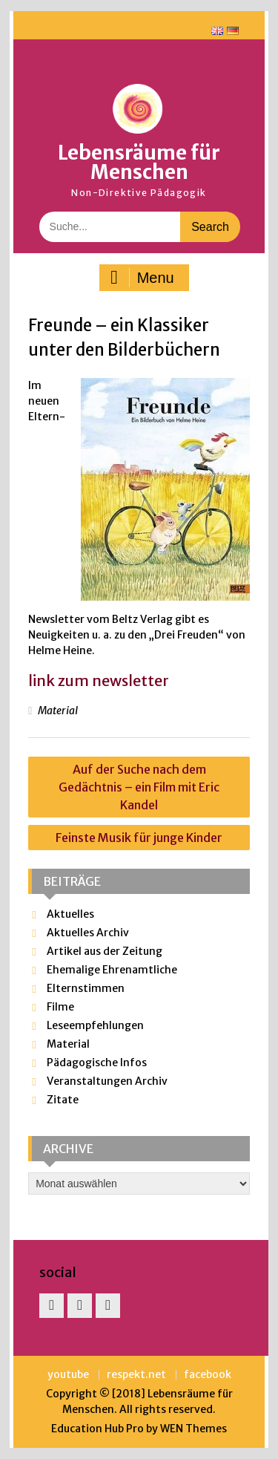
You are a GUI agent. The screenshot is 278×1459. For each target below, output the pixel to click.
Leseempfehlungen (95, 1025)
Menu (142, 277)
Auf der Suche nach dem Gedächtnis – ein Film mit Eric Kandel (139, 787)
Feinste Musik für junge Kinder (139, 837)
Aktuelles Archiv (88, 932)
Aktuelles (70, 914)
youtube (68, 1375)
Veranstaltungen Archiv (107, 1081)
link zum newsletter (98, 680)
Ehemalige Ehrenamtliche (112, 969)
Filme (60, 1007)
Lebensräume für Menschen (139, 162)
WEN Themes (193, 1428)
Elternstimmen (86, 988)
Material (58, 710)
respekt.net (136, 1375)
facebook (207, 1375)
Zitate (63, 1099)
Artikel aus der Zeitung (104, 951)
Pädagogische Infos (97, 1062)
